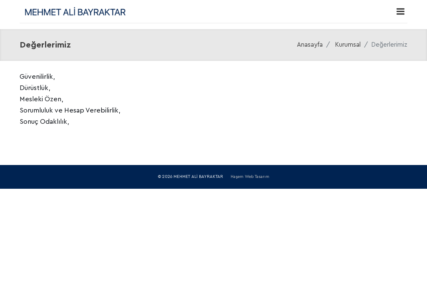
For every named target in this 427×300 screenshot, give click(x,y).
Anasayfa (310, 45)
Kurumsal (348, 45)
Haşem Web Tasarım (250, 177)
